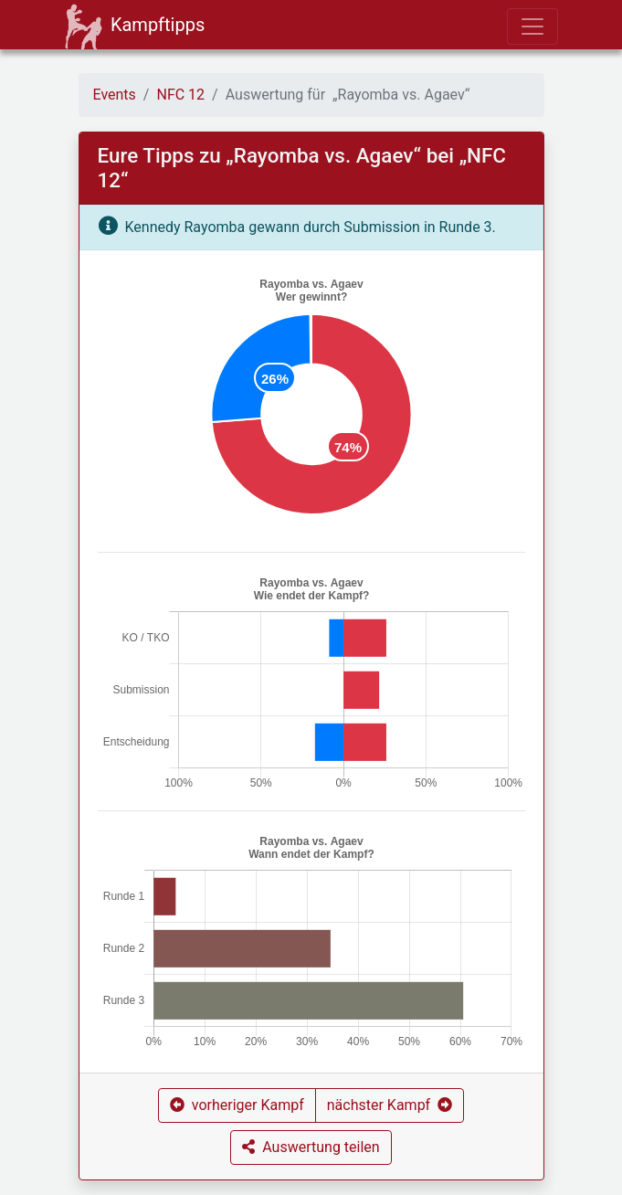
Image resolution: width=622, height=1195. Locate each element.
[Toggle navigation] (532, 26)
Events (114, 94)
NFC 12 (180, 94)
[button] (237, 1105)
